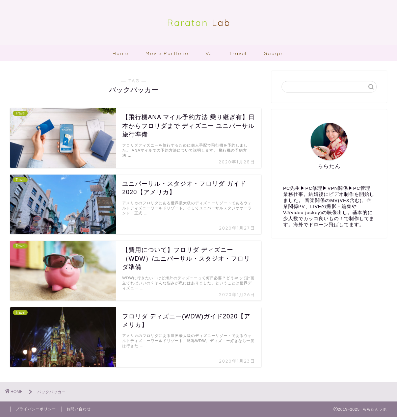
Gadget (274, 53)
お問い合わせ (79, 409)
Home (120, 53)
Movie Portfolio (167, 53)
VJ (209, 53)
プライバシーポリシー (36, 409)
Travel (238, 53)
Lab (199, 22)
